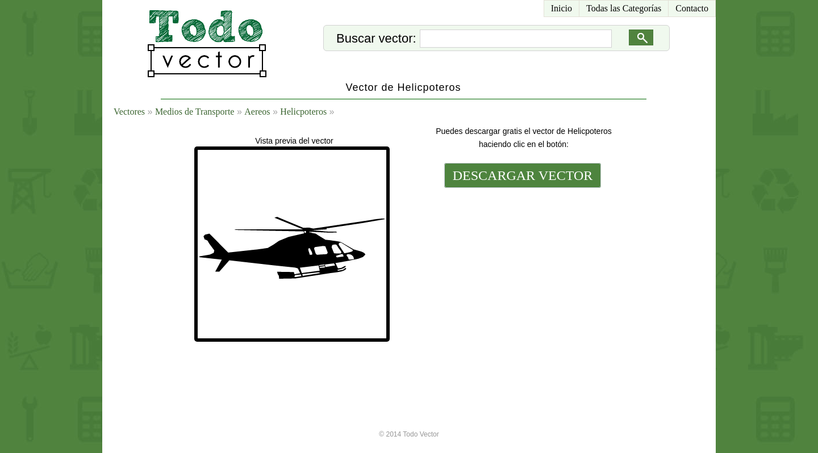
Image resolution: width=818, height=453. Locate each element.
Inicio (561, 8)
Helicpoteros (303, 111)
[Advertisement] (521, 268)
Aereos (257, 111)
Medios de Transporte (195, 111)
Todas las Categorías (623, 8)
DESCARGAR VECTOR (523, 175)
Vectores (129, 111)
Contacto (691, 8)
